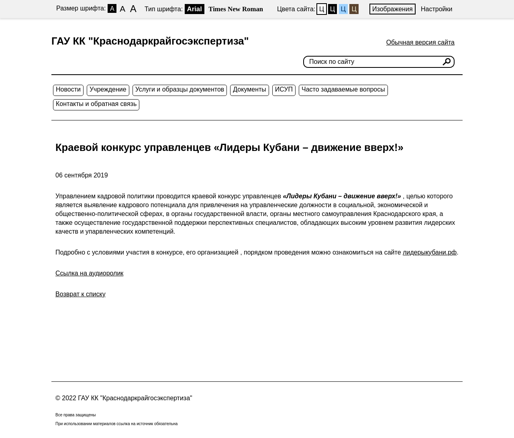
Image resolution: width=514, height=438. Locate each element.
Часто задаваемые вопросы (343, 89)
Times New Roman (235, 9)
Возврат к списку (80, 294)
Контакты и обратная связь (96, 103)
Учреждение (108, 89)
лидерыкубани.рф (430, 252)
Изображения (392, 9)
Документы (249, 89)
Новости (68, 89)
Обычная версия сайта (420, 42)
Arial (194, 9)
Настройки (436, 9)
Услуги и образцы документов (179, 89)
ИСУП (284, 89)
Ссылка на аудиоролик (89, 273)
